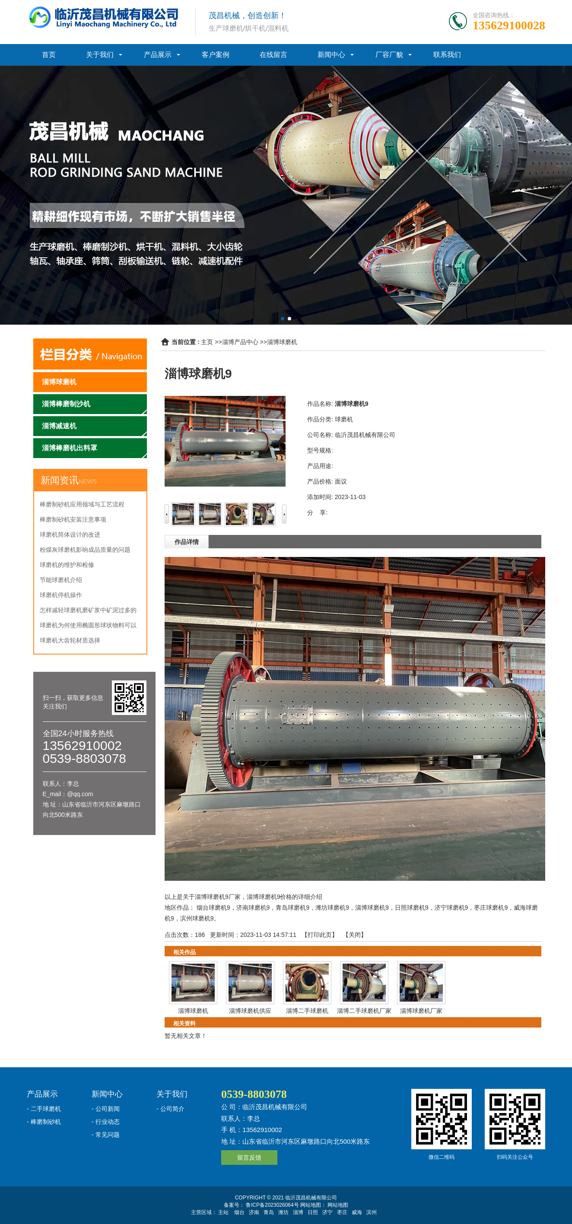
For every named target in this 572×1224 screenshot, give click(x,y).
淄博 (298, 1212)
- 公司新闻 (106, 1108)
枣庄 (342, 1212)
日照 (313, 1212)
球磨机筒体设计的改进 (70, 534)
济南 (254, 1212)
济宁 (327, 1212)
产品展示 (158, 54)
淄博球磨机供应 (250, 1010)
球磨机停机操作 (61, 594)
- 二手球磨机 (44, 1108)
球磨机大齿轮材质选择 (70, 640)
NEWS (88, 481)
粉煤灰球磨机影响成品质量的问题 (85, 549)
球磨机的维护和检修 (67, 564)
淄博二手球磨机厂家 (364, 1010)
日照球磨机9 (412, 907)
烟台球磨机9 (213, 907)
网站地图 (337, 1205)
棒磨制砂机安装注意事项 (73, 519)
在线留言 (273, 54)
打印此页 (320, 934)
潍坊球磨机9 (332, 907)
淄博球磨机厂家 (421, 1010)
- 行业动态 (106, 1121)
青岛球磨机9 (292, 907)
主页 (207, 341)
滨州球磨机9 (197, 918)
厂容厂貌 (389, 54)
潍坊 (283, 1212)
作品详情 (187, 541)
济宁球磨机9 (451, 907)
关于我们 (100, 54)
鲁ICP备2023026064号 (272, 1205)
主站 (223, 1212)
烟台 (239, 1212)
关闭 (355, 934)
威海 (357, 1212)
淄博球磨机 (282, 341)
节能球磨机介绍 (61, 579)
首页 (49, 54)
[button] (282, 318)
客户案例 (215, 54)
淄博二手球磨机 (307, 1010)
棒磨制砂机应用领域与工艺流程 (82, 504)
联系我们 (447, 54)
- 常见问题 (106, 1134)
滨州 (371, 1212)
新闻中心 (331, 54)
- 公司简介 (170, 1108)
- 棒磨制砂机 (44, 1121)
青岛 (269, 1212)
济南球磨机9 (253, 907)
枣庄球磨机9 (491, 907)
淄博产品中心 (240, 341)
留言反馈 (249, 1157)
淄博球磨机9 (372, 907)
